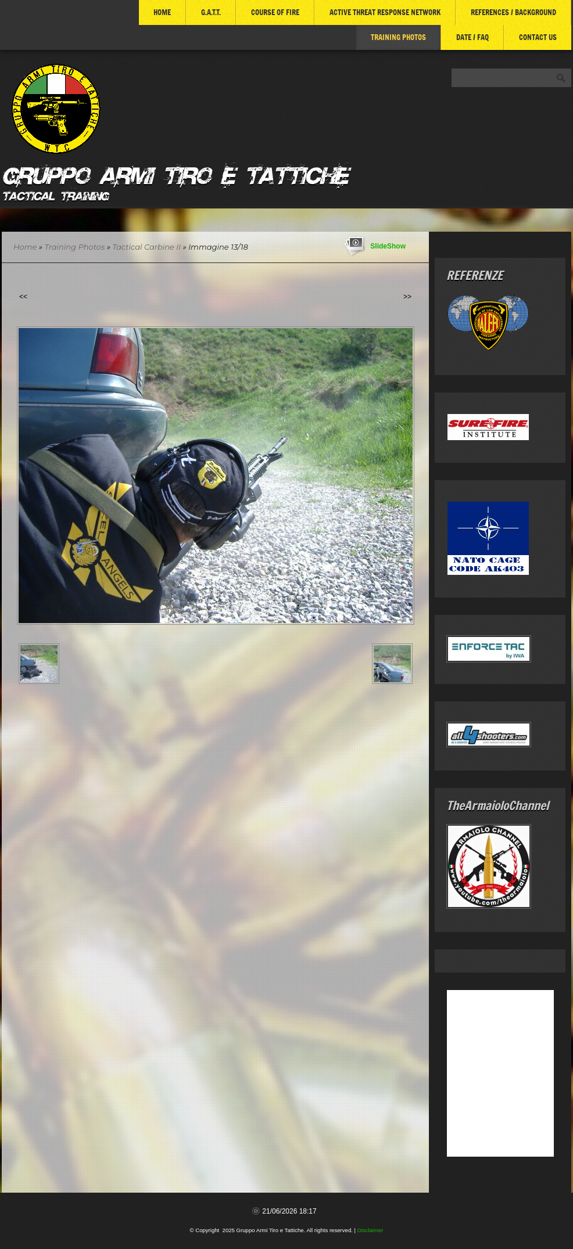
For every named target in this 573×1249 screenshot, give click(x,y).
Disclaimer (370, 1230)
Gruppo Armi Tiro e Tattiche (175, 173)
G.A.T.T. (211, 12)
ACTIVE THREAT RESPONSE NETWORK (385, 12)
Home (162, 12)
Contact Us (538, 37)
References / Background (513, 12)
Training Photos (398, 37)
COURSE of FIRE (275, 12)
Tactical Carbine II (146, 246)
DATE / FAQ (472, 37)
